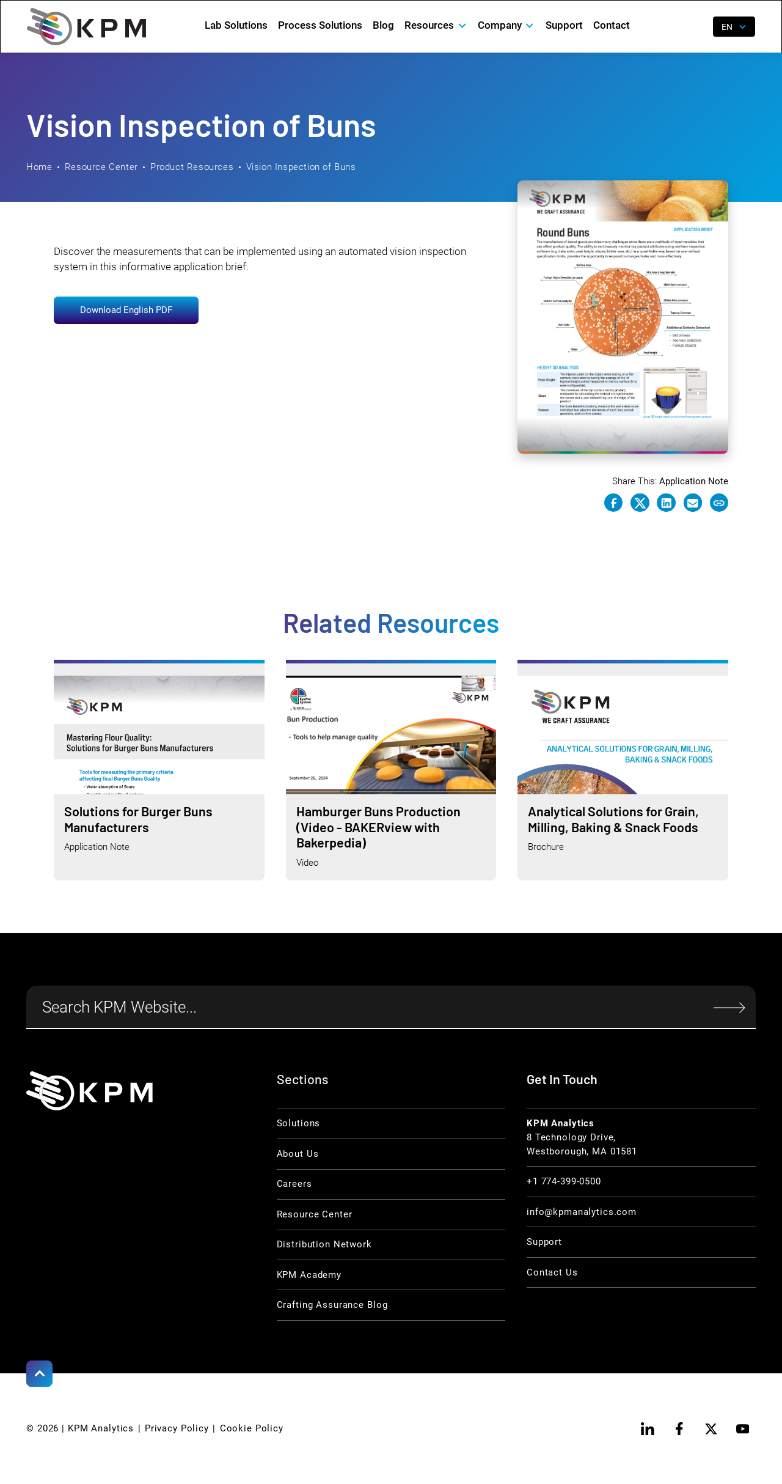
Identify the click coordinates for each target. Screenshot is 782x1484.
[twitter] (711, 1429)
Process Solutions (320, 25)
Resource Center (101, 166)
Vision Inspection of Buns (301, 166)
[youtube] (742, 1429)
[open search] (695, 27)
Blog (383, 25)
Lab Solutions (236, 25)
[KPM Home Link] (89, 1090)
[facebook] (679, 1429)
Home (39, 166)
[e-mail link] (693, 502)
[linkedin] (648, 1429)
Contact (611, 25)
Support (564, 25)
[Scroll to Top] (39, 1373)
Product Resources (191, 166)
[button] (436, 25)
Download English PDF (126, 310)
